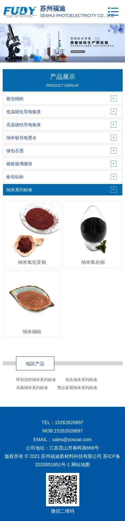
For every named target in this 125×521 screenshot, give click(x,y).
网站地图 (80, 464)
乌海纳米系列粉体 (32, 387)
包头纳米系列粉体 (81, 379)
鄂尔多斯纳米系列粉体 (77, 387)
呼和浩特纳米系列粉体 (36, 379)
